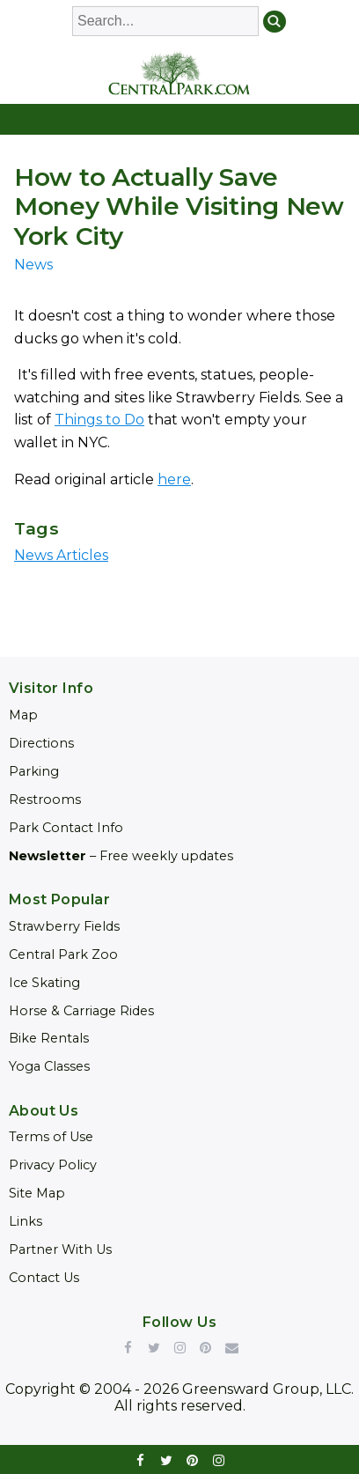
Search (274, 22)
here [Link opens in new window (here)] (174, 479)
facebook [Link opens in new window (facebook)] (140, 1459)
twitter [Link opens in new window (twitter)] (167, 1459)
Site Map (37, 1193)
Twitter (154, 1347)
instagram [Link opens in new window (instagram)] (219, 1459)
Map (23, 715)
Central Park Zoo (63, 954)
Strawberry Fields (64, 926)
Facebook (127, 1347)
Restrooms (45, 799)
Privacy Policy (53, 1165)
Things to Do (99, 419)
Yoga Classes (49, 1066)
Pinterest (205, 1347)
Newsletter (231, 1347)
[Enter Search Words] (165, 21)
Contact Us (44, 1278)
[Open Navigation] (179, 119)
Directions (41, 743)
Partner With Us (60, 1249)
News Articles (61, 555)
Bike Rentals (49, 1038)
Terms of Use (51, 1137)
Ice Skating (44, 983)
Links (25, 1221)
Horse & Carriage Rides (81, 1011)
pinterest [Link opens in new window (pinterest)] (192, 1459)
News (33, 264)
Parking (34, 771)
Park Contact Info (66, 828)
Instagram (179, 1347)
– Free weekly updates (121, 856)
